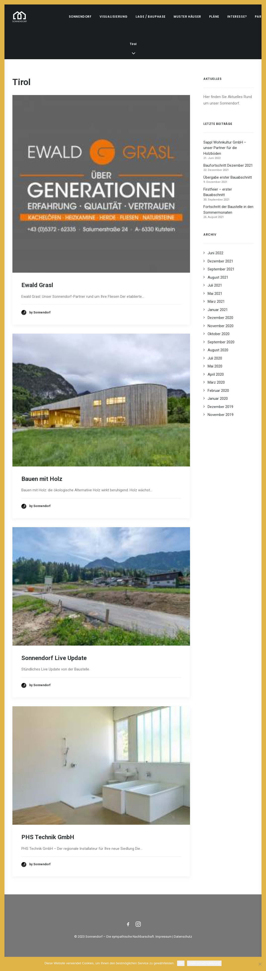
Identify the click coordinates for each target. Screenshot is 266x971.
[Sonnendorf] (19, 16)
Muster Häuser (187, 16)
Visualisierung (114, 16)
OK (181, 963)
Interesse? (237, 16)
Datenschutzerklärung (204, 963)
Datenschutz (183, 936)
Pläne (214, 16)
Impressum (163, 936)
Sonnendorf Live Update (54, 658)
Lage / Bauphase (151, 16)
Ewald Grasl (37, 285)
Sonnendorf (80, 16)
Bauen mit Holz (41, 478)
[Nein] (259, 964)
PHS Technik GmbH (47, 837)
